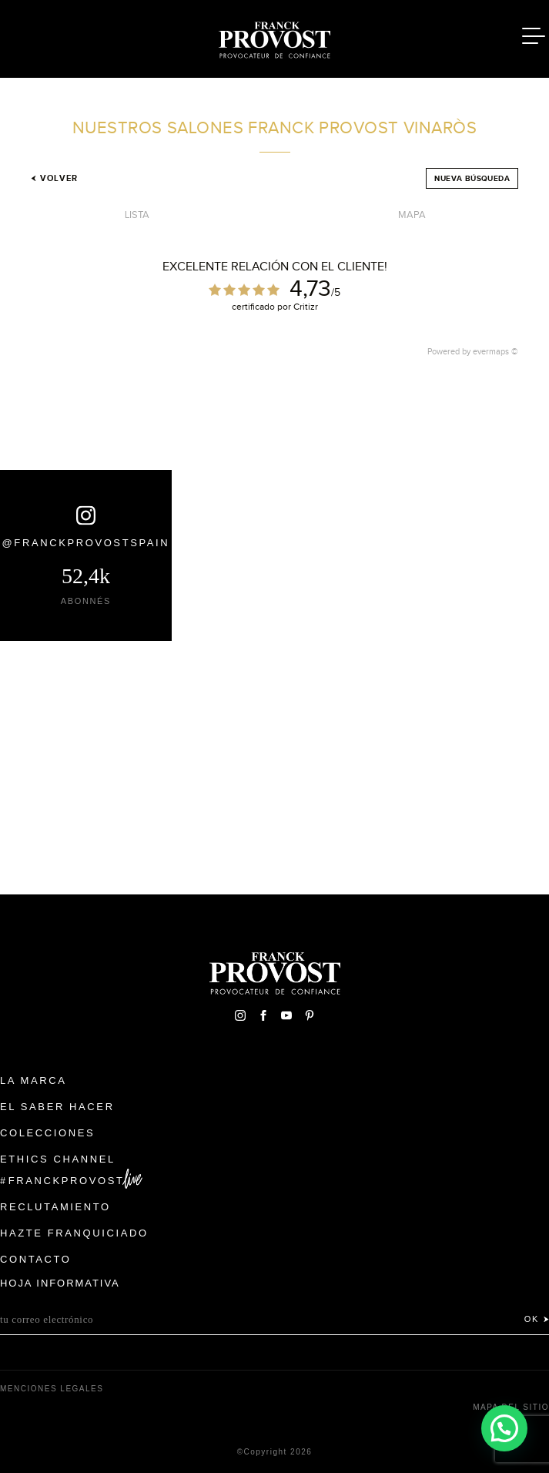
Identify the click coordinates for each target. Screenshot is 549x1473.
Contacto (36, 1259)
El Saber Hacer (57, 1106)
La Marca (33, 1080)
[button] (504, 1427)
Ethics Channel (57, 1159)
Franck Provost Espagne (274, 37)
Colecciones (47, 1133)
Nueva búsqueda (472, 178)
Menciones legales (51, 1388)
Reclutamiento (55, 1207)
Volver (54, 178)
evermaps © (495, 351)
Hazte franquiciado (74, 1233)
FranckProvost (66, 1180)
